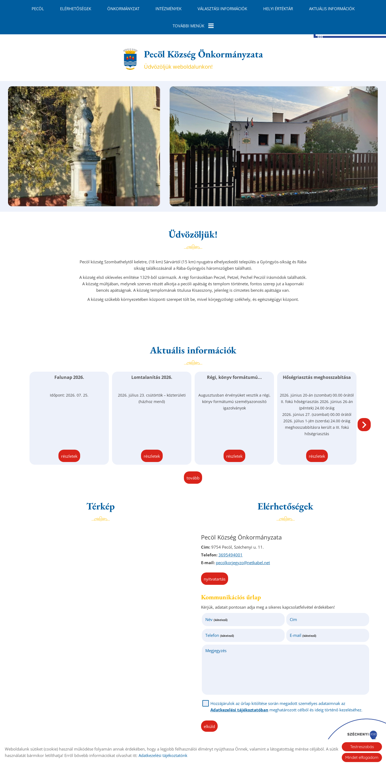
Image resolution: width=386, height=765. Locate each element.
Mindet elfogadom (361, 757)
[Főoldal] (130, 59)
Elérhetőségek (75, 8)
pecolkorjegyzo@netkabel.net (243, 562)
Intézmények (168, 8)
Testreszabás (362, 746)
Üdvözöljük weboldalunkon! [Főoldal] (203, 59)
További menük (193, 25)
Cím (293, 619)
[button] (364, 424)
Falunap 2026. (69, 377)
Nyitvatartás (214, 579)
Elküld (209, 726)
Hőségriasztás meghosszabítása (317, 377)
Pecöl (38, 8)
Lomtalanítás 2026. (151, 377)
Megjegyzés (216, 650)
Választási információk (222, 8)
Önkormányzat (123, 8)
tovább (193, 478)
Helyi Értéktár (278, 8)
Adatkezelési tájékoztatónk (163, 755)
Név (216, 619)
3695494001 (230, 554)
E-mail (303, 635)
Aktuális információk (332, 8)
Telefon (219, 635)
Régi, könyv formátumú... (234, 377)
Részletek (69, 456)
